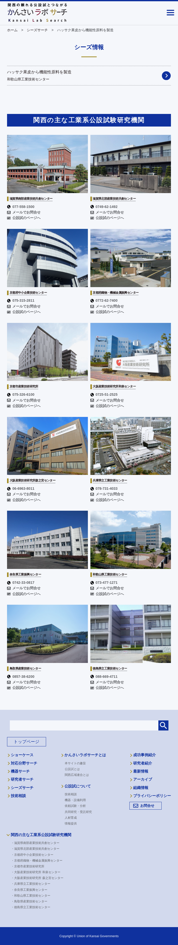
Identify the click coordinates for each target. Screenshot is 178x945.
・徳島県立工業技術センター (32, 907)
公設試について (77, 786)
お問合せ (147, 806)
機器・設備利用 (75, 800)
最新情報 (140, 771)
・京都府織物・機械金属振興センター (38, 860)
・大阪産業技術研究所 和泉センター (37, 872)
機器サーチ (20, 771)
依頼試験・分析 (75, 806)
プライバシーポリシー (152, 796)
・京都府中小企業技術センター (34, 855)
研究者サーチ (22, 779)
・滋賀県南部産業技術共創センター (37, 843)
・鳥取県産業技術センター (31, 901)
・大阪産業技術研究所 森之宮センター (38, 878)
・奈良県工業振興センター (31, 890)
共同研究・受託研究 (78, 812)
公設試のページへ (24, 218)
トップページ (26, 741)
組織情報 (140, 788)
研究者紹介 (142, 763)
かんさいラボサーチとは (85, 755)
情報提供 (71, 823)
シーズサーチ (22, 788)
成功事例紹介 (144, 755)
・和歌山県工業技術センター (32, 895)
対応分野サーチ (24, 763)
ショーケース (22, 755)
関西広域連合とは (77, 775)
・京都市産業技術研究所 (29, 866)
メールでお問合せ (24, 212)
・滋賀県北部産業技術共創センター (37, 848)
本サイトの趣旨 (75, 763)
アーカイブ (142, 779)
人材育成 (71, 817)
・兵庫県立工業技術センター (32, 884)
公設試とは (72, 769)
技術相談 (18, 796)
